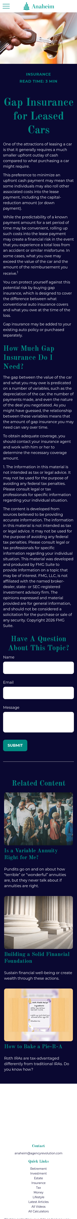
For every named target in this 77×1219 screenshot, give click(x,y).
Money (39, 1192)
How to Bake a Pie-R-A (33, 1046)
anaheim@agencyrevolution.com (38, 1153)
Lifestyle (38, 1197)
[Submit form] (15, 745)
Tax (38, 1188)
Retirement (38, 1169)
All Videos (38, 1206)
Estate (38, 1178)
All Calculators (38, 1211)
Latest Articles (38, 1202)
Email (8, 682)
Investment (38, 1173)
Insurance (38, 1183)
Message (11, 707)
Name (8, 657)
